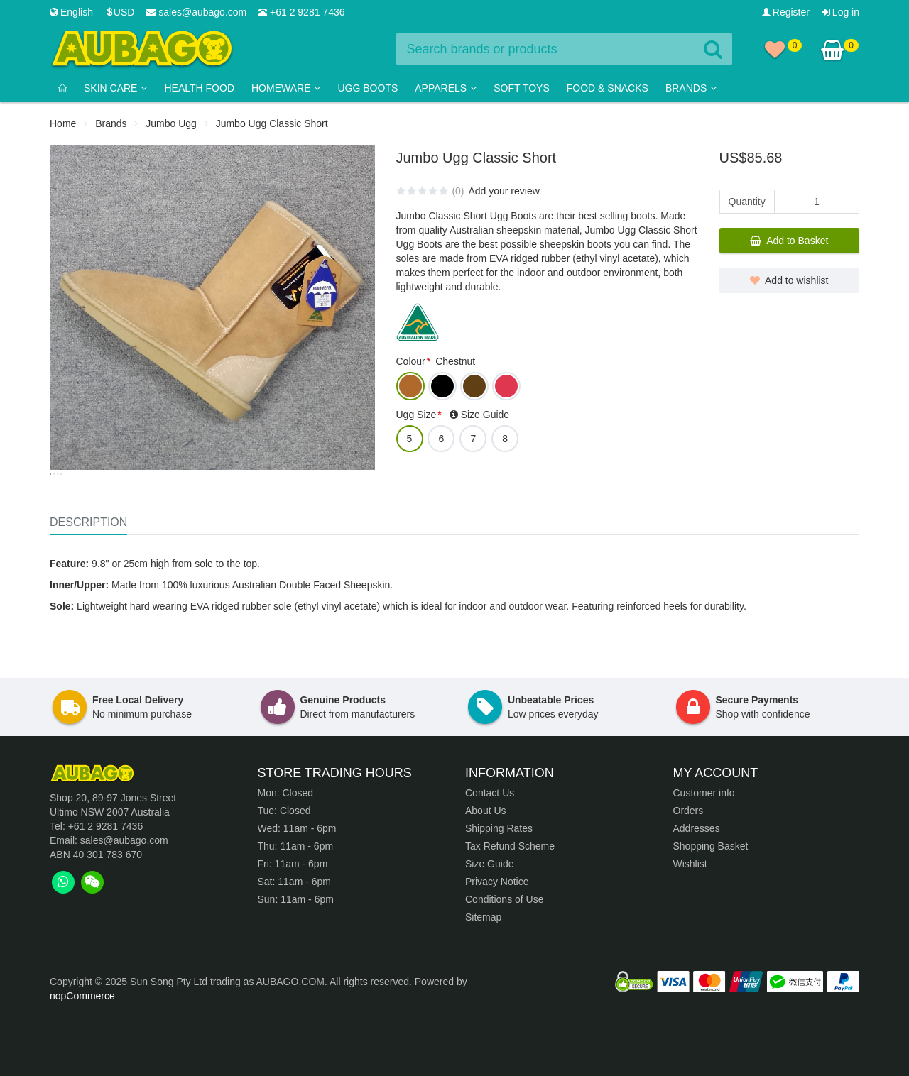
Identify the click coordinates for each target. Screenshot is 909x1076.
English (71, 12)
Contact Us (489, 855)
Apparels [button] (446, 88)
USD (120, 12)
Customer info (704, 855)
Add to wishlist (789, 280)
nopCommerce (82, 1058)
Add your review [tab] (503, 191)
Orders (688, 873)
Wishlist (690, 926)
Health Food (199, 88)
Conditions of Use (504, 961)
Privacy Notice (496, 944)
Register (786, 12)
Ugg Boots (367, 88)
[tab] (63, 944)
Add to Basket (789, 240)
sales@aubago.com (196, 12)
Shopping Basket (711, 908)
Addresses (696, 890)
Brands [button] (691, 88)
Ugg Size (416, 414)
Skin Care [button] (115, 88)
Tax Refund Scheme (510, 908)
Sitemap (483, 979)
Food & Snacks (607, 88)
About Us (485, 873)
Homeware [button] (285, 88)
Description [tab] (88, 584)
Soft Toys (522, 88)
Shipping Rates (499, 890)
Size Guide (489, 926)
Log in (840, 12)
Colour (410, 361)
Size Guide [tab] (485, 414)
